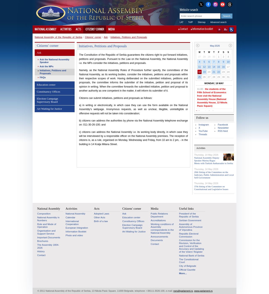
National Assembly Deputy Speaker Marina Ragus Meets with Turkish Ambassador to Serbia (213, 160)
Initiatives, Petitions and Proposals (129, 37)
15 (218, 67)
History (41, 251)
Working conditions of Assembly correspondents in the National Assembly (162, 228)
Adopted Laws (101, 213)
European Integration (77, 228)
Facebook (223, 124)
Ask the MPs (46, 66)
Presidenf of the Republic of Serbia (189, 215)
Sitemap (202, 22)
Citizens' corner (94, 29)
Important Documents (48, 237)
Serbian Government (190, 220)
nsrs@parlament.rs (183, 291)
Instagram (204, 124)
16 (223, 67)
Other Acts (99, 217)
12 (204, 67)
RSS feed (223, 131)
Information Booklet (76, 231)
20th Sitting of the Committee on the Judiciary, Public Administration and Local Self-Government (214, 175)
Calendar (70, 217)
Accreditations (158, 220)
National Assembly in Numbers (48, 219)
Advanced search (218, 22)
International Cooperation (72, 222)
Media (111, 29)
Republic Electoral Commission (188, 235)
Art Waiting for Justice (49, 108)
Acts (78, 29)
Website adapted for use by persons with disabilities (231, 29)
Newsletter (223, 128)
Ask (106, 37)
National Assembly (45, 29)
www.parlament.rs (203, 291)
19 (204, 72)
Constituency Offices (48, 91)
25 (199, 77)
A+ (225, 29)
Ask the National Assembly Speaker (54, 60)
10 (228, 62)
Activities (65, 29)
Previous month (197, 45)
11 (199, 67)
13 (209, 67)
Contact (184, 29)
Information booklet (202, 29)
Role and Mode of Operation (46, 225)
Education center (46, 84)
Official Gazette (187, 269)
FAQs (43, 77)
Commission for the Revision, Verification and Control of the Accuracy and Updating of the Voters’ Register (191, 246)
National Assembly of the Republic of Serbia (58, 37)
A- (219, 29)
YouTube (203, 131)
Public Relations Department (159, 215)
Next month (230, 45)
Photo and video (74, 235)
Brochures (42, 241)
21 (214, 72)
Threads (203, 134)
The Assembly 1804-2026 (48, 246)
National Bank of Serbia (191, 255)
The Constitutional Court (188, 261)
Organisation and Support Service (46, 232)
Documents (157, 240)
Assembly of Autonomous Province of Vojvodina (191, 227)
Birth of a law (101, 221)
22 (218, 72)
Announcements (159, 236)
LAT (181, 22)
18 (199, 72)
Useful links (186, 208)
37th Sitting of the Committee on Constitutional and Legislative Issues (211, 187)
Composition (44, 213)
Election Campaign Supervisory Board (47, 100)
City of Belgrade (187, 266)
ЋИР (190, 22)
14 (214, 67)
